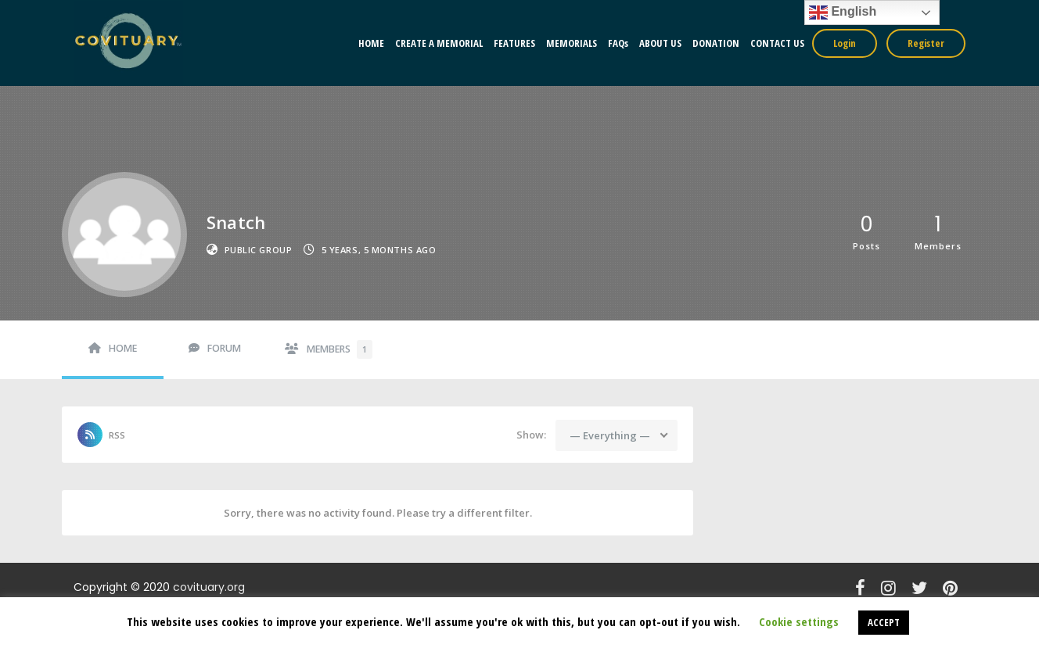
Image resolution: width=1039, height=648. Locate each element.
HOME (371, 43)
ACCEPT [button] (884, 622)
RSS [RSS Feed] (117, 435)
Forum (224, 348)
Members (339, 349)
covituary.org (209, 587)
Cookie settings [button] (799, 621)
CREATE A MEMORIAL (439, 43)
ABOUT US (660, 43)
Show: (531, 434)
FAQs (618, 43)
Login (844, 43)
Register (926, 43)
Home (123, 348)
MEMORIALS (571, 43)
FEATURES (514, 43)
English (842, 12)
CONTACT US (777, 43)
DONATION (715, 43)
